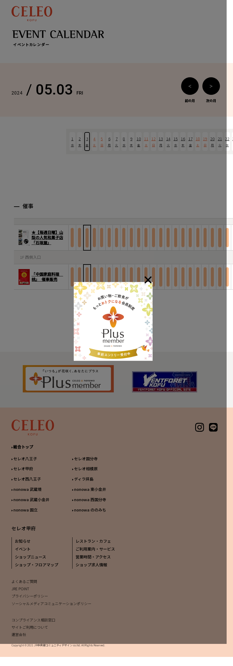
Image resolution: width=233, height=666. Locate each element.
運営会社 (19, 639)
